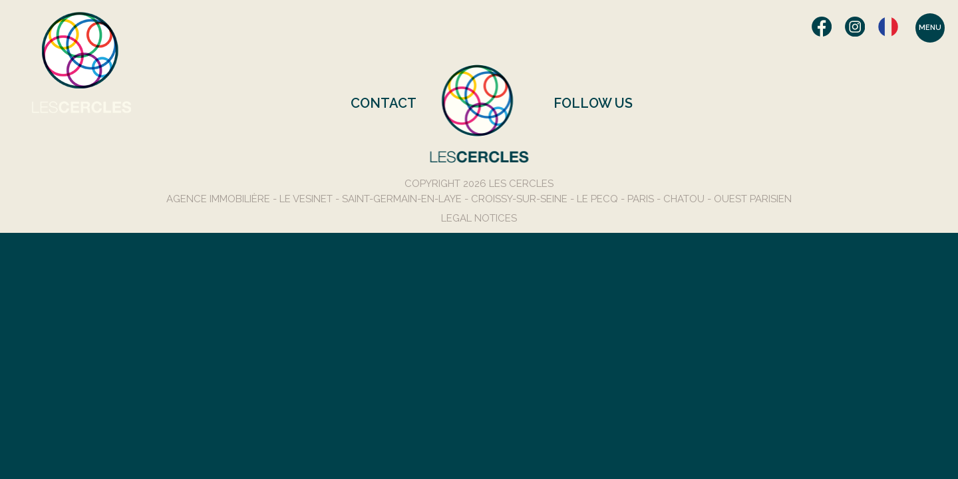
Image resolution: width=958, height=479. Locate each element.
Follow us (593, 103)
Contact (383, 103)
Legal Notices (479, 218)
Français (888, 27)
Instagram (855, 27)
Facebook (822, 27)
